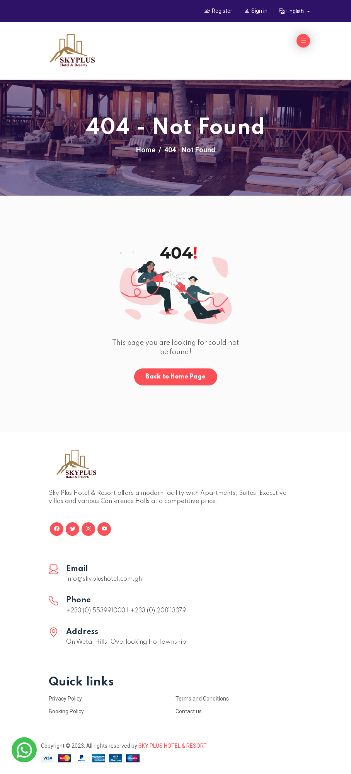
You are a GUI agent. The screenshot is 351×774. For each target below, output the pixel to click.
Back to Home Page (176, 377)
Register (218, 11)
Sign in (256, 11)
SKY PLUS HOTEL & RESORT (172, 746)
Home (145, 150)
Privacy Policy (65, 699)
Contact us (189, 711)
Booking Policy (66, 711)
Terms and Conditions (202, 699)
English (292, 11)
